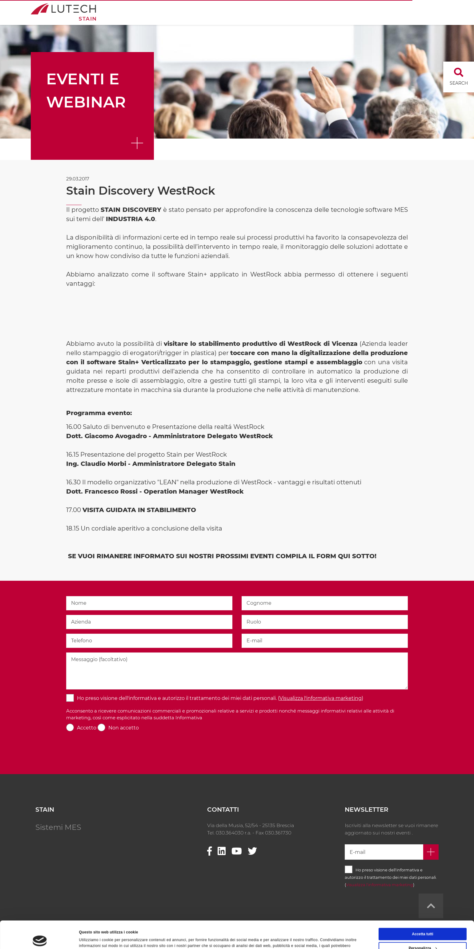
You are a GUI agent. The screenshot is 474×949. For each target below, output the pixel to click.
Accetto (86, 728)
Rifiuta (422, 935)
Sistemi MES (58, 827)
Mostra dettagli (92, 938)
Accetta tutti (422, 906)
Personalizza (423, 921)
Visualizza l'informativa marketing (320, 698)
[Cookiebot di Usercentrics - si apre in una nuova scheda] (40, 938)
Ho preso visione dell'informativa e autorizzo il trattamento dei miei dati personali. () (220, 698)
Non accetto (123, 728)
